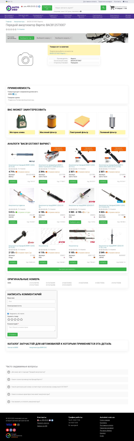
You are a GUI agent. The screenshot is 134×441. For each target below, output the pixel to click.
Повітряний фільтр (79, 132)
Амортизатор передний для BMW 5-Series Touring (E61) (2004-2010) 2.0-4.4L (51, 165)
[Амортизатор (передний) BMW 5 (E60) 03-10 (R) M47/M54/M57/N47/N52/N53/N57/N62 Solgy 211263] (22, 236)
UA (8, 2)
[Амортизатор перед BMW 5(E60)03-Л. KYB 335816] (82, 196)
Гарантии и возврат (107, 428)
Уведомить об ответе (15, 313)
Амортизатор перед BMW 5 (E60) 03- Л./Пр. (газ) (111, 246)
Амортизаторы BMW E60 (38, 347)
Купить (13, 182)
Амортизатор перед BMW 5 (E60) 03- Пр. (51, 206)
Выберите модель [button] (63, 38)
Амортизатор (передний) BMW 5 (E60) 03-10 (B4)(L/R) (112, 206)
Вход (125, 1)
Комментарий (12, 324)
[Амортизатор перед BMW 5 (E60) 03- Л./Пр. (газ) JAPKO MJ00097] (112, 236)
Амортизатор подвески (17, 205)
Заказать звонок (43, 423)
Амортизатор (43, 246)
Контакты (117, 1)
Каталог (103, 433)
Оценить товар (12, 316)
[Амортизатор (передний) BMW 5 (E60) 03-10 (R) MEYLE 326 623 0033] (22, 155)
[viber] (10, 430)
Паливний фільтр (108, 132)
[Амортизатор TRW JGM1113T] (82, 235)
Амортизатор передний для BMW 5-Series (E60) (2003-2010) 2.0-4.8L (111, 165)
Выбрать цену (75, 222)
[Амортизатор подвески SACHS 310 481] (22, 196)
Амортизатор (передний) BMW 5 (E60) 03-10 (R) (22, 165)
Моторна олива (17, 132)
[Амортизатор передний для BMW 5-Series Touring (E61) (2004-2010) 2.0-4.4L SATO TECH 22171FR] (52, 155)
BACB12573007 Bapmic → (58, 53)
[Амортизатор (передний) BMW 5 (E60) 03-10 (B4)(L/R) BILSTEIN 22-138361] (112, 196)
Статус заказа (105, 420)
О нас (102, 436)
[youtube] (7, 430)
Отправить (12, 334)
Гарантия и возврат (105, 1)
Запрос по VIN (42, 426)
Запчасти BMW (13, 347)
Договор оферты (106, 430)
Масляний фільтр (48, 132)
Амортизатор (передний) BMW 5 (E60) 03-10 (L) (82, 165)
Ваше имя (10, 298)
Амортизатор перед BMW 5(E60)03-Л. (81, 205)
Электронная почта (14, 306)
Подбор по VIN (47, 8)
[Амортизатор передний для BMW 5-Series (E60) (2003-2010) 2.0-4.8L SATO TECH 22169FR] (112, 155)
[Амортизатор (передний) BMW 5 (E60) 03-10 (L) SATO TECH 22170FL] (82, 155)
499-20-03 (28, 6)
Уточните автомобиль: (12, 37)
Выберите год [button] (26, 38)
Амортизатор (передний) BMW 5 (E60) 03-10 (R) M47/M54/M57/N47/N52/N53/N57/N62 (22, 246)
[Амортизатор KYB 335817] (52, 236)
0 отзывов (20, 29)
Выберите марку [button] (44, 38)
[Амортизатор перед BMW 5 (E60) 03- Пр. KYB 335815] (52, 196)
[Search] (103, 7)
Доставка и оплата (89, 1)
